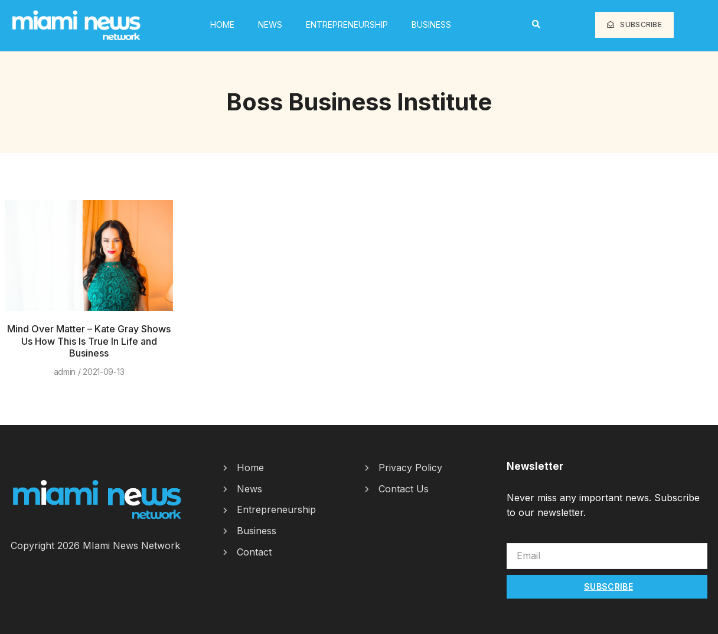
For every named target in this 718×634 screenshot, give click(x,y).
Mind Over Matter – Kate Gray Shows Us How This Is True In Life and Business (89, 341)
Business (431, 24)
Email (518, 537)
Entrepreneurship (347, 24)
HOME (222, 24)
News (270, 24)
